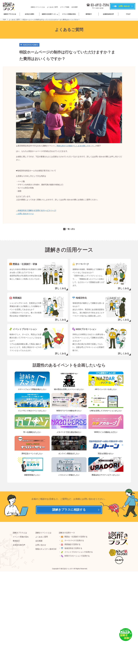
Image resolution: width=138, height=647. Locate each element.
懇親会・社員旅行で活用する (76, 537)
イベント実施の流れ (69, 14)
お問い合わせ (40, 545)
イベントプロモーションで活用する (79, 552)
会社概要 (74, 7)
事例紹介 (89, 14)
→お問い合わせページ (25, 214)
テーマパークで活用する (74, 541)
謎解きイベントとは (38, 7)
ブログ (128, 14)
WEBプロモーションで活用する (77, 556)
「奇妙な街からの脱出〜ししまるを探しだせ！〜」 (75, 146)
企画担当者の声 (108, 14)
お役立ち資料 (29, 14)
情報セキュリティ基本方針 (46, 549)
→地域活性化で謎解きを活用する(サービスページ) (36, 210)
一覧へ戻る (70, 229)
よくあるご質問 (52, 7)
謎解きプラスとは (10, 14)
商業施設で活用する (72, 544)
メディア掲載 (64, 7)
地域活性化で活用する (73, 548)
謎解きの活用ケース (49, 14)
